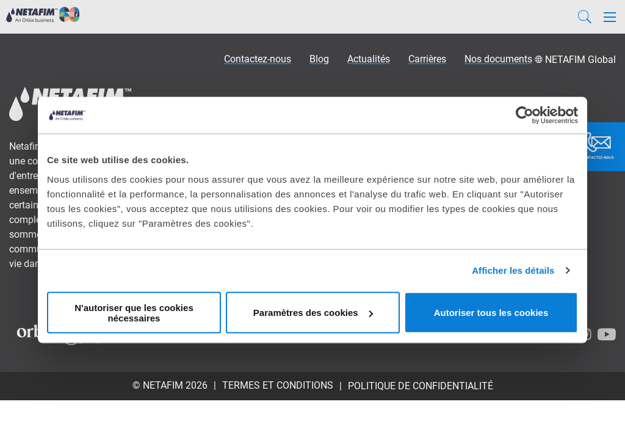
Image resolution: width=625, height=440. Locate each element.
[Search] (584, 17)
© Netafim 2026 (170, 385)
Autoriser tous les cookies (491, 312)
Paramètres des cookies (313, 312)
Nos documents (498, 59)
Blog (319, 59)
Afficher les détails (513, 270)
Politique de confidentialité (420, 386)
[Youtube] (607, 334)
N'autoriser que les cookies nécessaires (133, 312)
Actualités (368, 59)
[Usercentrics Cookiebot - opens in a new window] (524, 115)
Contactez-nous (257, 59)
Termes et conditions (277, 385)
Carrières (427, 59)
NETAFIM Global (580, 59)
